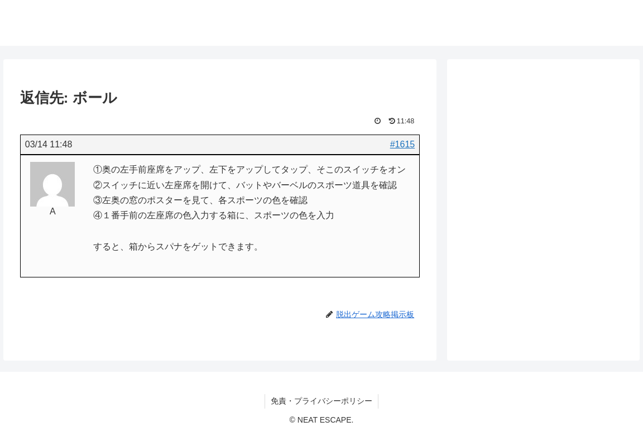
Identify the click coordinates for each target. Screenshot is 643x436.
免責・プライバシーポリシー (321, 400)
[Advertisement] (543, 157)
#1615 (402, 144)
